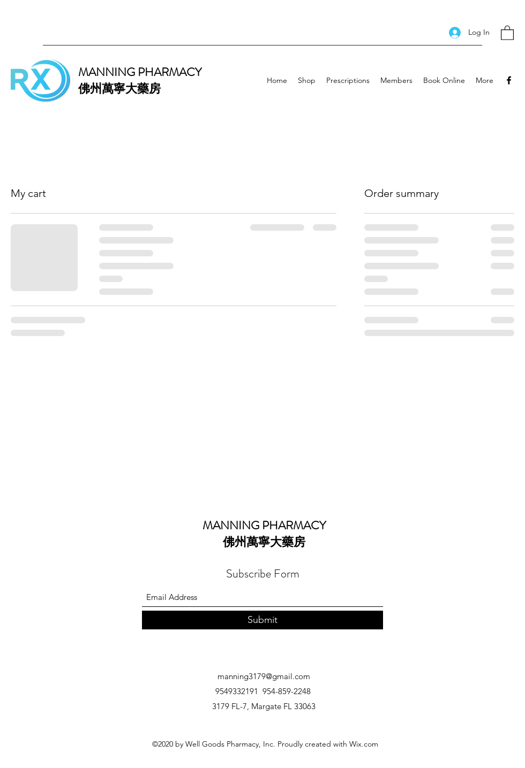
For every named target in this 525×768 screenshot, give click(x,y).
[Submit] (262, 620)
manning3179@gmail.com (264, 676)
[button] (507, 32)
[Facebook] (509, 80)
